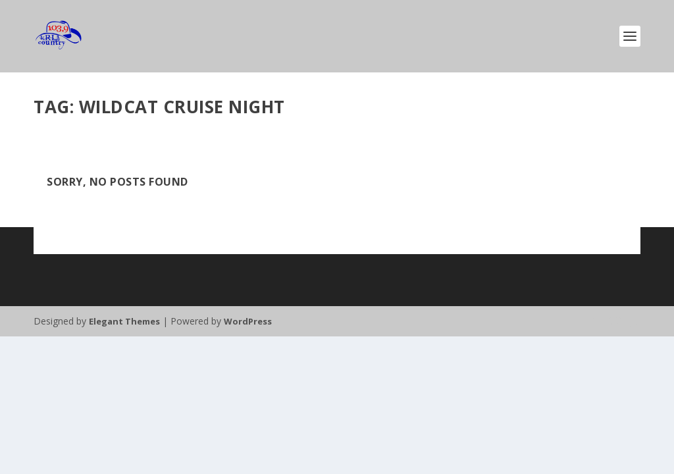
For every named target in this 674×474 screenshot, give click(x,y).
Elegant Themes (124, 321)
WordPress (248, 321)
